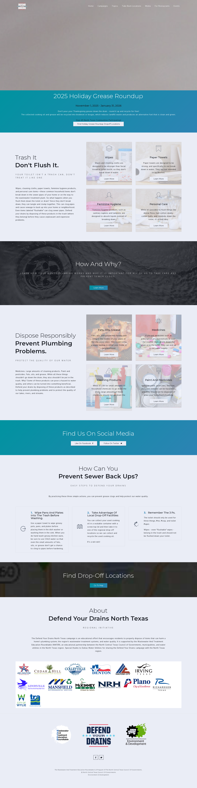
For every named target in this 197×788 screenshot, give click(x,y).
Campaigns (103, 6)
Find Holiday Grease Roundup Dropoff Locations (98, 124)
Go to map (98, 585)
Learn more (98, 288)
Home (91, 6)
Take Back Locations (131, 6)
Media (148, 6)
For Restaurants (162, 6)
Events (177, 6)
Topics (115, 6)
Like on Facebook (84, 443)
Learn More (109, 179)
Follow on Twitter (113, 443)
